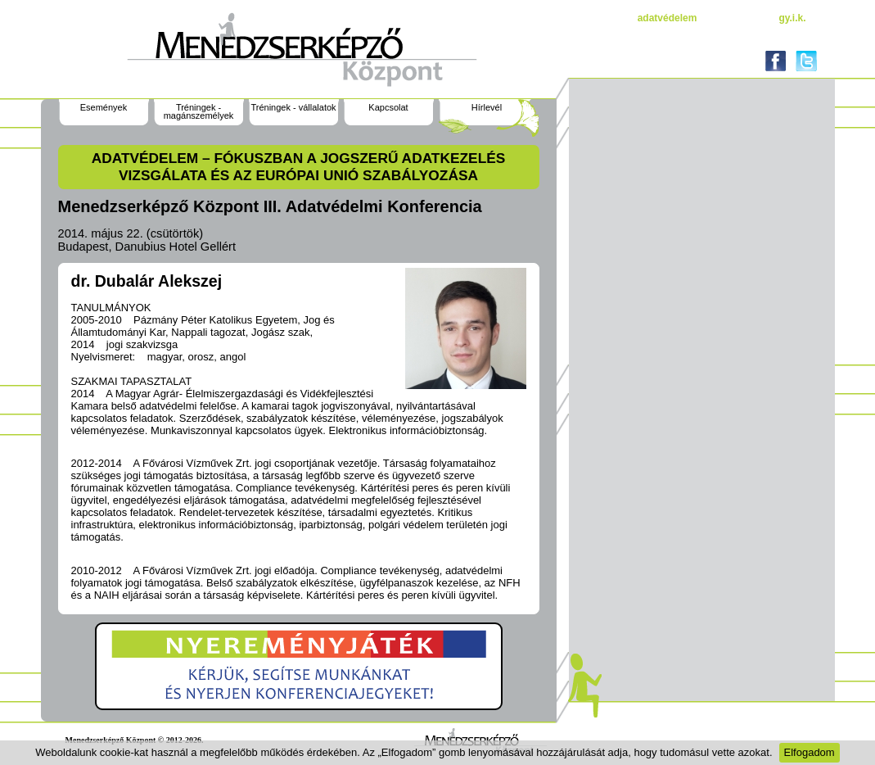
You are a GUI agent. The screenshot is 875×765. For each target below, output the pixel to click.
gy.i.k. (791, 18)
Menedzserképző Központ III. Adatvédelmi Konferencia (270, 206)
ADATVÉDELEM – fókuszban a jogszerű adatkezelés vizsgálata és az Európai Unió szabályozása (299, 166)
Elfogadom (809, 752)
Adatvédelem (667, 18)
